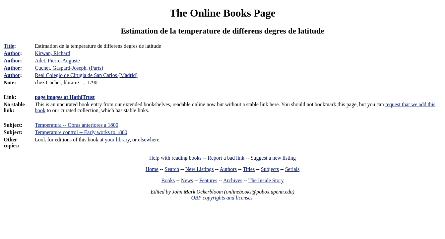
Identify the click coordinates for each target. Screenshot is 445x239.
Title (9, 46)
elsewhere (148, 139)
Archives (232, 180)
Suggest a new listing (273, 158)
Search (172, 169)
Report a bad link (226, 158)
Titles (249, 169)
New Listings (199, 169)
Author (12, 53)
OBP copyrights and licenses (221, 197)
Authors (228, 169)
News (187, 180)
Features (208, 180)
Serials (292, 169)
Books (168, 180)
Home (152, 169)
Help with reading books (175, 158)
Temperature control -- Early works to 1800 (81, 132)
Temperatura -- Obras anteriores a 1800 (76, 125)
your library (117, 139)
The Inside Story (266, 180)
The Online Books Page (222, 13)
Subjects (270, 169)
